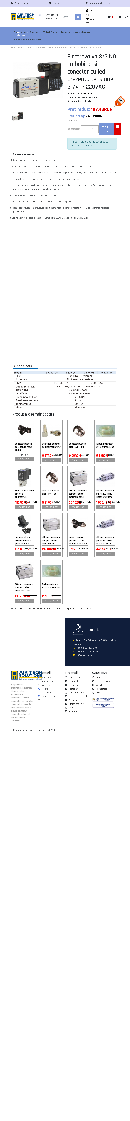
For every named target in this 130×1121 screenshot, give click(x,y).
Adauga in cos (24, 458)
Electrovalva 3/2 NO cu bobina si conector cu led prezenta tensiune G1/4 (55, 608)
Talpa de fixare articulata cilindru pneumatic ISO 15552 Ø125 (23, 540)
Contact (73, 707)
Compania (74, 681)
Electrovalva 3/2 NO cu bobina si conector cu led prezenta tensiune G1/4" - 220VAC (56, 47)
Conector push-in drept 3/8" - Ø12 (77, 445)
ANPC (98, 692)
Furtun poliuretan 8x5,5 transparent (105, 445)
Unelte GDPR (75, 677)
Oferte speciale (76, 704)
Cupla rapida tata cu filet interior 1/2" (51, 445)
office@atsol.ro (84, 655)
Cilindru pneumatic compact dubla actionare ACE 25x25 (51, 540)
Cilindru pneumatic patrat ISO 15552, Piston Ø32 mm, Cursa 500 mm (105, 540)
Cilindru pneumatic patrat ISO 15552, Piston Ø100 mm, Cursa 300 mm (105, 494)
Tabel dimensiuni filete (27, 39)
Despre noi (74, 685)
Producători (74, 700)
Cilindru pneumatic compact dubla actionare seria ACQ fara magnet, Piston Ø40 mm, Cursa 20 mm (24, 587)
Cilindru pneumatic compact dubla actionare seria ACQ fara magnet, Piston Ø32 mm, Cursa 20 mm (78, 494)
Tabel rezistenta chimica (75, 32)
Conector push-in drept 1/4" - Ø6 (50, 492)
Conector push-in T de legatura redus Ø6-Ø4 (24, 447)
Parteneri (73, 689)
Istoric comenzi (103, 681)
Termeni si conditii (78, 696)
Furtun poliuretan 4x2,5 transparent (51, 586)
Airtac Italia (87, 93)
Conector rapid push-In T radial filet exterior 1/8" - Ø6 (78, 540)
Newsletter (101, 689)
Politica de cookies (78, 692)
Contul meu (102, 677)
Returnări (73, 711)
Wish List (100, 685)
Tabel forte (50, 32)
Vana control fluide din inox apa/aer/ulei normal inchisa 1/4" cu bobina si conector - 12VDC (24, 494)
